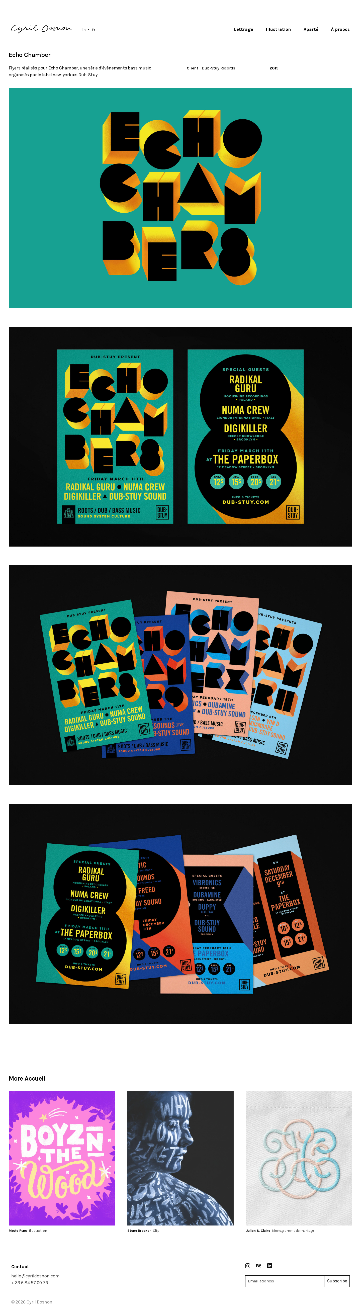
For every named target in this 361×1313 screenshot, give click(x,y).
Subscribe (337, 1281)
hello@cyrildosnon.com (35, 1276)
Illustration (278, 29)
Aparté (311, 29)
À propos (340, 29)
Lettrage (243, 29)
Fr (93, 30)
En (83, 30)
